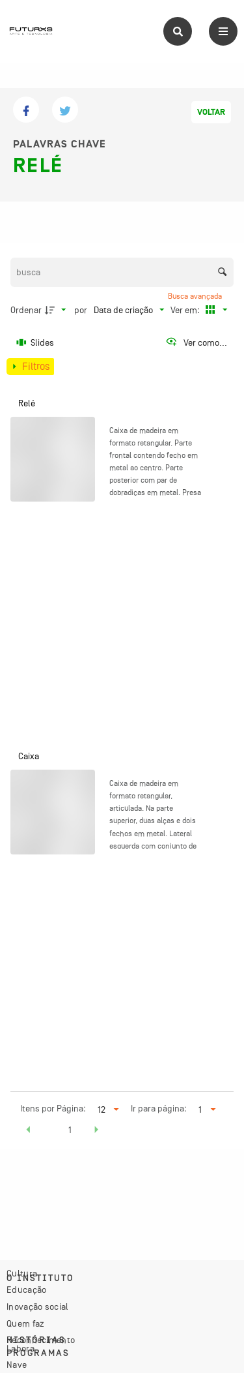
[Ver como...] (196, 342)
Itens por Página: (53, 1108)
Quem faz (25, 1323)
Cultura (22, 1273)
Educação (26, 1289)
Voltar (211, 112)
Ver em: (186, 310)
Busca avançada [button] (196, 296)
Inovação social (38, 1306)
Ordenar (26, 310)
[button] (29, 1132)
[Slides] (35, 342)
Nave (17, 1364)
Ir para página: (159, 1108)
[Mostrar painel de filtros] (30, 366)
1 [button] (70, 1129)
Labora (20, 1348)
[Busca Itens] (122, 272)
